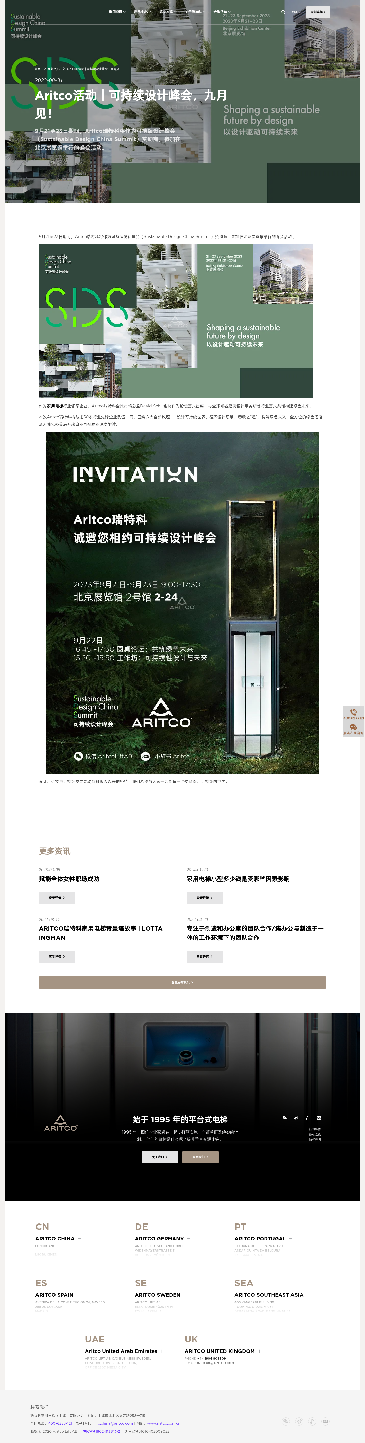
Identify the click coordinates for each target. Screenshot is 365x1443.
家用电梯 (55, 406)
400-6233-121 (60, 1423)
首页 (38, 69)
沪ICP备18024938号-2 (101, 1431)
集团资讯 (115, 12)
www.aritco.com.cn (163, 1423)
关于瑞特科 (193, 12)
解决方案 (166, 12)
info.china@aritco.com (113, 1423)
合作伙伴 (220, 12)
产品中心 (141, 12)
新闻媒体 (315, 1129)
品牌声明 (315, 1139)
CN (294, 12)
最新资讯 (53, 69)
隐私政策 (315, 1134)
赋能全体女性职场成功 (69, 879)
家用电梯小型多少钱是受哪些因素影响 (238, 879)
